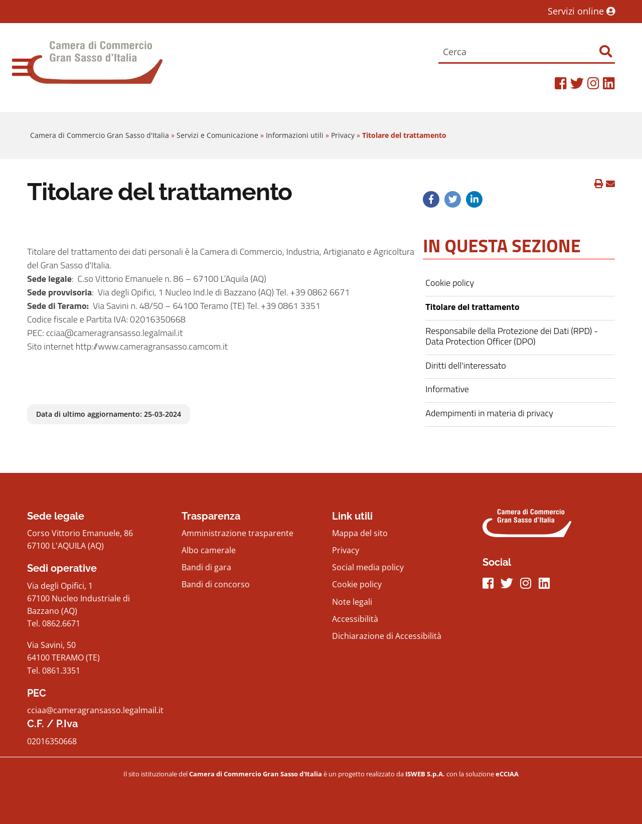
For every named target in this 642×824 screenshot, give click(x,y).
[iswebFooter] (425, 773)
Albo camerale (209, 550)
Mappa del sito (360, 533)
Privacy (343, 135)
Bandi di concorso (216, 584)
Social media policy (368, 567)
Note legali (352, 601)
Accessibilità (355, 618)
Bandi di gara (206, 567)
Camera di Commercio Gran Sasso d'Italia (99, 135)
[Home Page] (95, 67)
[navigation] (22, 67)
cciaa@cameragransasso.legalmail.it (95, 710)
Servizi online (581, 11)
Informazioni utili (295, 135)
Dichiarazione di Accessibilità (386, 635)
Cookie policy (357, 584)
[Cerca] (526, 52)
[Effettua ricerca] (605, 51)
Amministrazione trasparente (237, 533)
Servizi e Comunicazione (217, 135)
